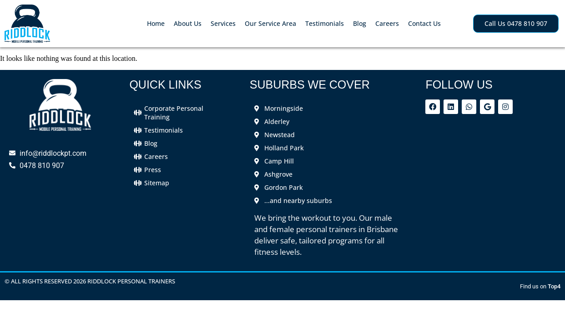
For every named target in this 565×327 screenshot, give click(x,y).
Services (223, 23)
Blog (359, 23)
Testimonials (324, 23)
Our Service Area (270, 23)
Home (156, 23)
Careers (387, 23)
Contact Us (424, 23)
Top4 (554, 286)
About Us (188, 23)
